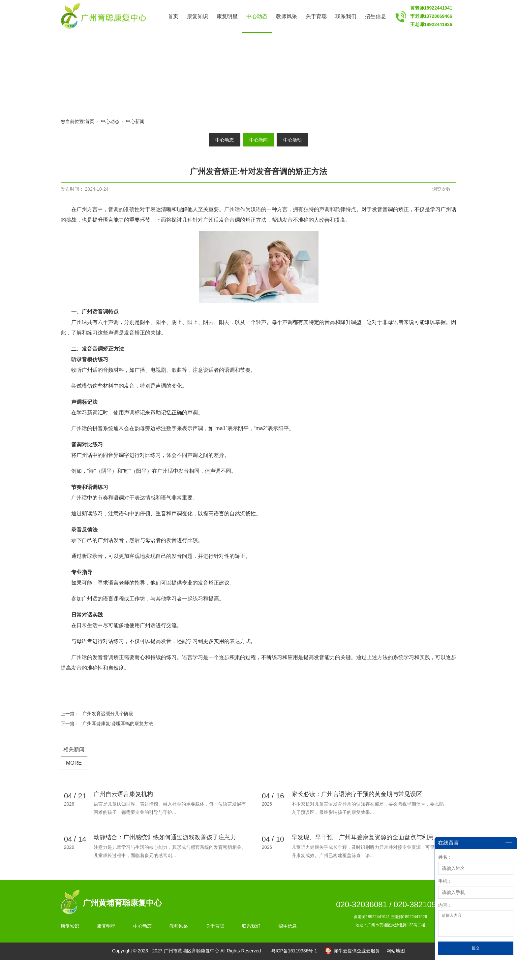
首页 (173, 16)
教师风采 (286, 16)
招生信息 (375, 16)
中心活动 (292, 140)
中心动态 (256, 16)
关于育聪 (316, 16)
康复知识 (197, 16)
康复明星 (227, 16)
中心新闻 (135, 121)
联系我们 (345, 16)
